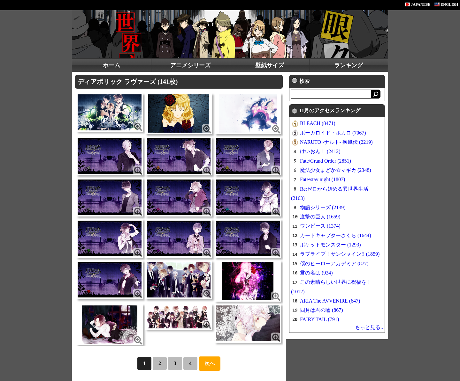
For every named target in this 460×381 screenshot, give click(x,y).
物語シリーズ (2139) (323, 207)
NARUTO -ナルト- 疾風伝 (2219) (336, 142)
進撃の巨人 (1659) (320, 216)
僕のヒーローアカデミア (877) (334, 263)
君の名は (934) (316, 272)
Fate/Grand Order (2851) (325, 161)
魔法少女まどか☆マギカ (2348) (335, 170)
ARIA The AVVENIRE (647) (330, 301)
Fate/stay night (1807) (322, 179)
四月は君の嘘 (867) (321, 310)
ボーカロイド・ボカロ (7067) (333, 133)
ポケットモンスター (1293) (330, 244)
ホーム (111, 65)
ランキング (348, 65)
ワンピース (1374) (320, 226)
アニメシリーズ (190, 65)
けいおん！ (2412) (320, 151)
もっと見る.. (369, 327)
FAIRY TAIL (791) (319, 319)
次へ (209, 363)
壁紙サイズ (269, 65)
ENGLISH (446, 4)
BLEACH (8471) (317, 123)
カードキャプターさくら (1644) (335, 235)
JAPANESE (417, 4)
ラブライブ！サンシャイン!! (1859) (339, 254)
